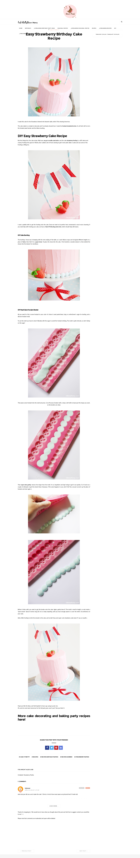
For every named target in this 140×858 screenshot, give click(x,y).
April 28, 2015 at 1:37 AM (32, 788)
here (60, 226)
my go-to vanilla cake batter (51, 140)
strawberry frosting (72, 140)
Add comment (20, 789)
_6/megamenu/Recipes (105, 28)
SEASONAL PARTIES (63, 28)
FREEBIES (44, 33)
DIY (115, 28)
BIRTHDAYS (28, 28)
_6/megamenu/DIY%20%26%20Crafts (29, 33)
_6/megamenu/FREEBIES (56, 33)
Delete (82, 786)
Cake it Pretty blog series (52, 226)
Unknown (27, 786)
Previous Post (26, 849)
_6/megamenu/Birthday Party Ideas (44, 28)
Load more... (53, 804)
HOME (20, 28)
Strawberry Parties (82, 755)
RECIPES (94, 28)
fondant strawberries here (69, 125)
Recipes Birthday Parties (49, 755)
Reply (87, 786)
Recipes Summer (66, 755)
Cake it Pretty (25, 755)
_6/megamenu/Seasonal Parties (80, 28)
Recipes (35, 755)
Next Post (83, 849)
